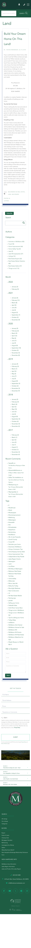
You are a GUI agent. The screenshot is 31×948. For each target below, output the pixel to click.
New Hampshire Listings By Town (11, 773)
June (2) (14, 442)
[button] (23, 13)
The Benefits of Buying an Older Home (16, 467)
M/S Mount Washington (15, 569)
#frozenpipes (12, 512)
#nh (9, 525)
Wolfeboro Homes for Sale (16, 627)
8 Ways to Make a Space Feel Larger (16, 474)
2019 (10, 359)
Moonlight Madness (14, 588)
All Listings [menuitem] (4, 819)
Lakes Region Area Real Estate (10, 779)
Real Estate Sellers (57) (15, 266)
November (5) (16, 353)
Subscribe (9, 213)
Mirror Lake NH (12, 583)
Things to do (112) (13, 268)
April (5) (14, 305)
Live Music (11, 566)
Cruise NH (11, 542)
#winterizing (12, 532)
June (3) (14, 411)
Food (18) (11, 244)
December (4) (16, 426)
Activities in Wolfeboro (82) (16, 241)
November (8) (16, 320)
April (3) (14, 371)
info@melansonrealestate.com (15, 883)
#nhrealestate (12, 527)
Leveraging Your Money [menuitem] (8, 845)
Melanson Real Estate (14, 571)
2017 (10, 430)
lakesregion (11, 561)
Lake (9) (10, 251)
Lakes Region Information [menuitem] (8, 866)
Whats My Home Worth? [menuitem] (8, 850)
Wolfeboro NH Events (14, 632)
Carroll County (12, 539)
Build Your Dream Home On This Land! (15, 39)
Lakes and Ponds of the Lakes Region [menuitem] (11, 869)
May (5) (14, 373)
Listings (6, 200)
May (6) (14, 338)
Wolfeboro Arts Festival (15, 625)
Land (9, 194)
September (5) (16, 419)
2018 (10, 395)
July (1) (14, 444)
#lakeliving (11, 517)
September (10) (16, 348)
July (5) (14, 378)
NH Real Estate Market (15, 595)
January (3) (15, 286)
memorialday (12, 578)
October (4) (15, 421)
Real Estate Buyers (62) (15, 258)
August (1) (15, 447)
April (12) (14, 335)
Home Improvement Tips (15, 554)
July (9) (14, 343)
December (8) (16, 355)
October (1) (15, 449)
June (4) (14, 307)
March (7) (14, 369)
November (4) (16, 424)
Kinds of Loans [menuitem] (5, 835)
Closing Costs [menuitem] (5, 838)
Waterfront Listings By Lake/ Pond (11, 768)
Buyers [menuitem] (3, 833)
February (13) (16, 300)
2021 (10, 293)
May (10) (14, 409)
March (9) (14, 333)
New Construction (13, 591)
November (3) (16, 388)
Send (15, 737)
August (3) (15, 312)
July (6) (14, 310)
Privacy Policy (17, 727)
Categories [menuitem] (4, 823)
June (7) (14, 340)
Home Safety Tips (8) (14, 249)
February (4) (15, 402)
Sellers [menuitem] (3, 847)
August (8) (15, 345)
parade (10, 600)
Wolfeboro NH (12, 630)
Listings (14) (11, 256)
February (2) (15, 435)
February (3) (15, 366)
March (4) (14, 404)
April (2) (14, 440)
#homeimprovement (14, 515)
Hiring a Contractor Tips (15, 549)
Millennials (11, 581)
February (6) (15, 331)
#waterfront (11, 529)
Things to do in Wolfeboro (16, 610)
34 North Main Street (15, 879)
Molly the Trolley (13, 586)
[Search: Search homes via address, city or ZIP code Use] (8, 13)
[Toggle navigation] (28, 5)
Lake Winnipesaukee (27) (15, 254)
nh (9, 593)
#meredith (11, 522)
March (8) (14, 302)
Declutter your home (14, 544)
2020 (10, 324)
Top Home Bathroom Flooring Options (16, 481)
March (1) (14, 437)
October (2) (15, 317)
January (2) (15, 399)
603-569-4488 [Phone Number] (24, 4)
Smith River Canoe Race (15, 608)
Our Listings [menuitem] (5, 821)
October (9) (15, 350)
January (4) (15, 364)
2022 (10, 282)
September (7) (16, 315)
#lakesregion (12, 520)
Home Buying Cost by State (16, 551)
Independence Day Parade (16, 556)
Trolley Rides (12, 620)
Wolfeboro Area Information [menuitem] (9, 864)
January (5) (15, 328)
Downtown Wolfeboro (14, 547)
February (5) (15, 289)
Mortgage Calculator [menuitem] (7, 840)
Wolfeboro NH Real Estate (16, 191)
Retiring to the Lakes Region (10, 784)
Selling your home (13, 603)
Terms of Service (4, 743)
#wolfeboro (11, 534)
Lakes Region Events (14, 559)
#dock (10, 510)
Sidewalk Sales (12, 605)
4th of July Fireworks (14, 537)
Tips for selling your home (16, 617)
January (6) (15, 298)
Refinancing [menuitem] (5, 842)
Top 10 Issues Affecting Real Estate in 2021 (15, 488)
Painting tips (12, 598)
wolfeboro (11, 622)
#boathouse (11, 507)
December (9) (16, 391)
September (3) (16, 383)
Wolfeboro (15, 194)
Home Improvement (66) (15, 246)
